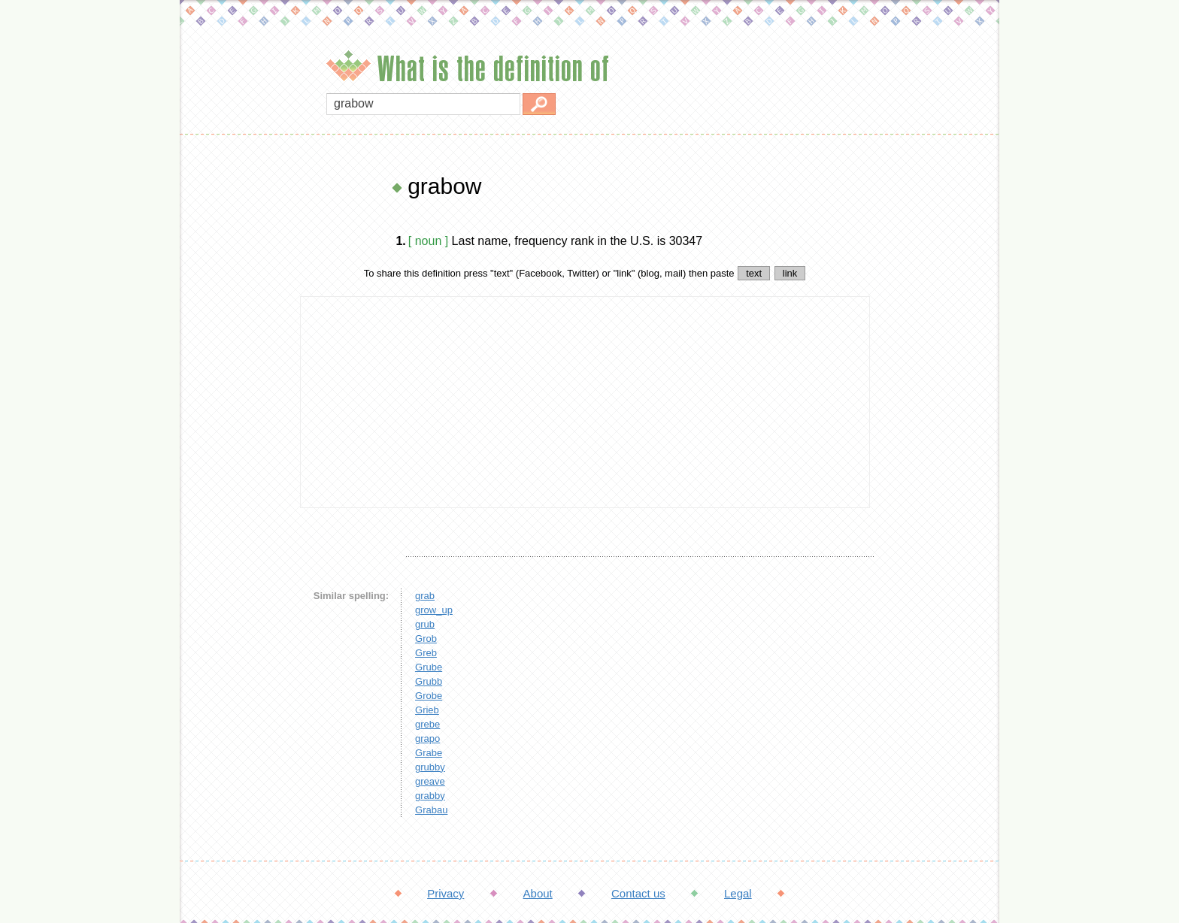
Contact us (638, 893)
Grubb (428, 681)
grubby (430, 767)
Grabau (431, 810)
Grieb (427, 710)
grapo (427, 738)
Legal (738, 893)
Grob (426, 638)
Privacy (445, 893)
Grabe (428, 752)
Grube (428, 667)
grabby (430, 795)
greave (430, 781)
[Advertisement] (236, 398)
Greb (426, 652)
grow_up (434, 610)
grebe (427, 724)
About (538, 893)
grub (425, 624)
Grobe (428, 695)
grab (425, 595)
